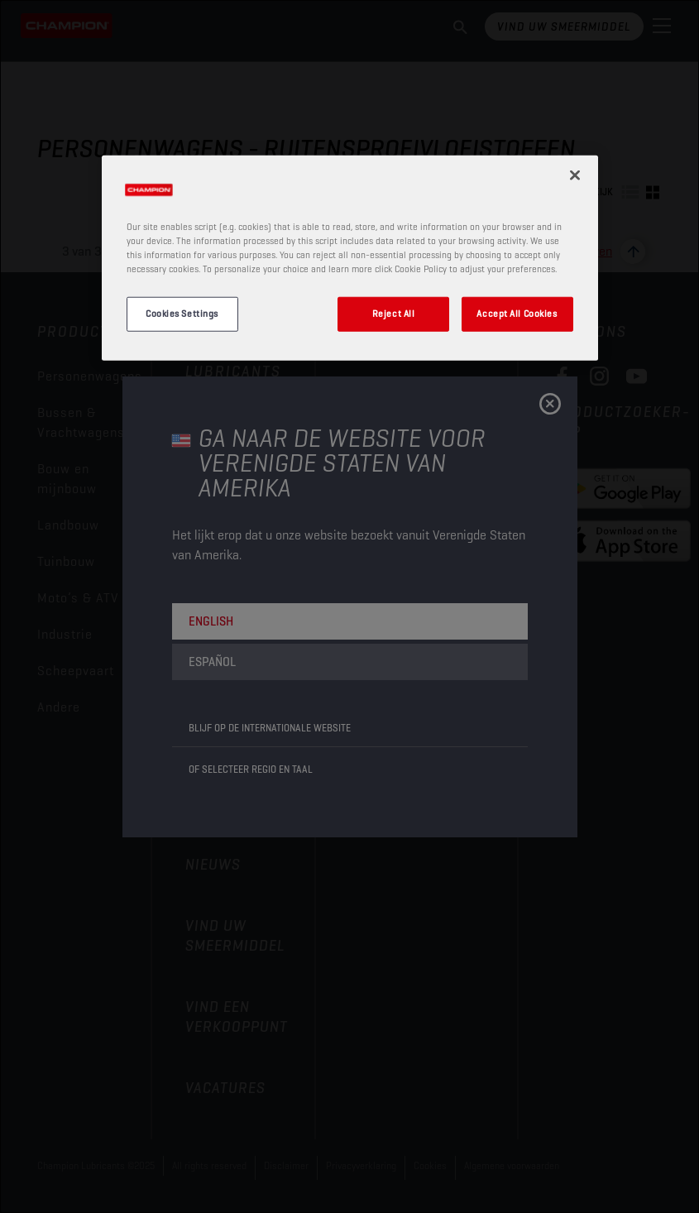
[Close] (575, 175)
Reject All (393, 313)
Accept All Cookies (516, 313)
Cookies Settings (182, 313)
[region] (350, 258)
